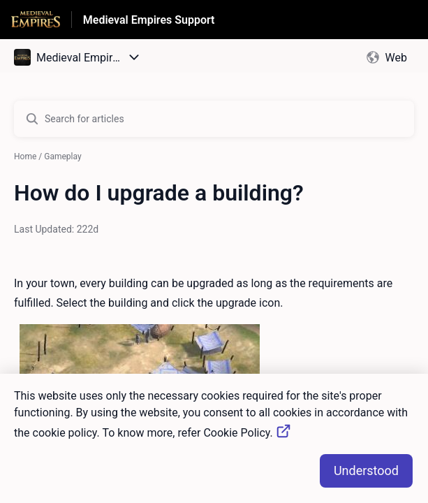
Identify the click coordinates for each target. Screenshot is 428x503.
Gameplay (62, 156)
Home (25, 156)
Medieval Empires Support (149, 20)
